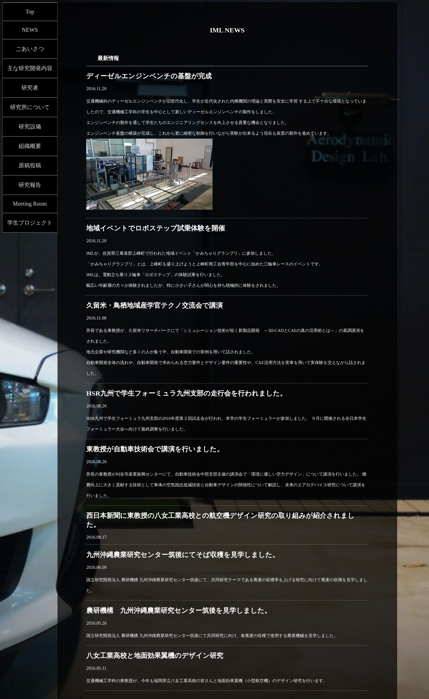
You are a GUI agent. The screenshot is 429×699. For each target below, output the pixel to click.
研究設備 (30, 126)
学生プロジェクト (29, 222)
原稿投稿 (30, 165)
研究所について (30, 107)
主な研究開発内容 (29, 68)
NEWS (30, 30)
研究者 (29, 88)
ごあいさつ (30, 49)
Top (29, 11)
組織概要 (30, 146)
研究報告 (30, 185)
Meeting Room (30, 204)
